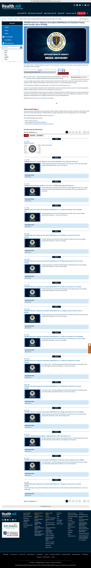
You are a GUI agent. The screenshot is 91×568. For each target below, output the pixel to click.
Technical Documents (72, 536)
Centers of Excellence (50, 534)
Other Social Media (62, 73)
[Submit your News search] (21, 47)
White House (45, 557)
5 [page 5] (79, 132)
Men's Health (48, 545)
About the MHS (21, 13)
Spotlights (6, 57)
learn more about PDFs (70, 565)
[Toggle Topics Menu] (55, 13)
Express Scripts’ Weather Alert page (42, 98)
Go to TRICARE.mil (82, 514)
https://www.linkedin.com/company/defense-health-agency (43, 124)
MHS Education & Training (34, 13)
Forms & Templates (71, 522)
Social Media (8, 40)
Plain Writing (84, 554)
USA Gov (38, 557)
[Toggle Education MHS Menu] (41, 13)
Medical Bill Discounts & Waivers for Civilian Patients (50, 539)
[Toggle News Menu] (63, 13)
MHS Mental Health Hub (50, 522)
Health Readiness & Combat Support (49, 531)
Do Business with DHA (83, 535)
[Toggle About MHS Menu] (25, 13)
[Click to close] (90, 345)
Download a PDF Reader (58, 565)
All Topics (47, 516)
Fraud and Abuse (30, 554)
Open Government (75, 554)
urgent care (76, 92)
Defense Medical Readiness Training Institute (37, 523)
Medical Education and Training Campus (38, 531)
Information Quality (65, 554)
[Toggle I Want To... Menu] (84, 13)
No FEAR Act (21, 554)
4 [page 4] (76, 132)
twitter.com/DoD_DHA (34, 120)
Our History (25, 523)
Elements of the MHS (27, 516)
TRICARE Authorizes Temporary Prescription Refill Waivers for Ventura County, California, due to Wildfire (54, 460)
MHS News (60, 13)
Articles (7, 27)
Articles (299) (32, 135)
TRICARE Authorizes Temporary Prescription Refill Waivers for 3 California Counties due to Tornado (52, 287)
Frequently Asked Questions (71, 524)
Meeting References (71, 527)
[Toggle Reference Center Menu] (75, 13)
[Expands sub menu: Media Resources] (3, 43)
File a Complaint (82, 540)
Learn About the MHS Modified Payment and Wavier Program (83, 524)
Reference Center (70, 13)
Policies (69, 528)
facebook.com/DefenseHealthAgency (39, 122)
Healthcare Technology (50, 535)
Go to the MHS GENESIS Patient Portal (83, 520)
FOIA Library (70, 520)
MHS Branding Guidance (27, 525)
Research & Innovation (50, 543)
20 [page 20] (84, 132)
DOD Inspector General (54, 554)
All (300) (26, 135)
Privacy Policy (13, 554)
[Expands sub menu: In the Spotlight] (3, 37)
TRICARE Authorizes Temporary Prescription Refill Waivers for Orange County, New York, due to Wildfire (54, 412)
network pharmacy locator (65, 85)
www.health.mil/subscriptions (48, 115)
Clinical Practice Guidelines (73, 514)
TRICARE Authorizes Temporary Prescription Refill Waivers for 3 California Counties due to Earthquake (53, 336)
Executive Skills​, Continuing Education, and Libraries (39, 528)
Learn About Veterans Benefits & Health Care (83, 527)
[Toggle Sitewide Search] (87, 13)
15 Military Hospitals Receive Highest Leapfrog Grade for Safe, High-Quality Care (47, 436)
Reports (69, 534)
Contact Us (25, 527)
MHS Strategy (26, 518)
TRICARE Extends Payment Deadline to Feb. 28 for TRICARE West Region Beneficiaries (49, 185)
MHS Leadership (26, 514)
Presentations (70, 530)
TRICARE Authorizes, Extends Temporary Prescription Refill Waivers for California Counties (50, 161)
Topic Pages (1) (40, 135)
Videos (6, 33)
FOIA (46, 554)
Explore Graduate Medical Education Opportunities (83, 537)
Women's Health (49, 547)
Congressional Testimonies (73, 516)
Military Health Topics (49, 13)
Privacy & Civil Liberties (50, 542)
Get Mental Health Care (83, 533)
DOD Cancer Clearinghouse (51, 518)
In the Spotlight (9, 37)
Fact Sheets (70, 518)
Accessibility (39, 554)
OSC (52, 557)
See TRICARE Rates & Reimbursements (83, 531)
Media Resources (84, 77)
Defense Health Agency (29, 111)
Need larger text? (84, 19)
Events (5, 52)
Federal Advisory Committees (26, 521)
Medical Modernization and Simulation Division (39, 534)
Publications (70, 532)
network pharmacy (58, 89)
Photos (6, 30)
